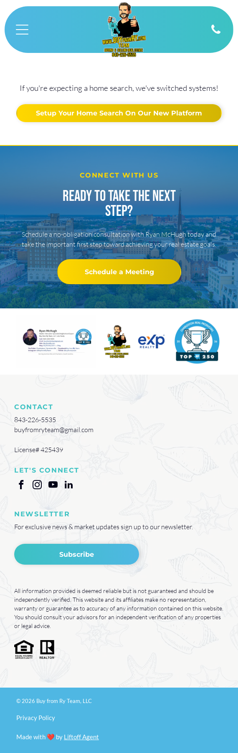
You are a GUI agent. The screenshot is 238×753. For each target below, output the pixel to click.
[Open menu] (22, 29)
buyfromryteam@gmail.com (54, 429)
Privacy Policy (35, 717)
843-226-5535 (35, 419)
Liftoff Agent (81, 736)
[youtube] (53, 486)
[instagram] (37, 486)
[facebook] (21, 486)
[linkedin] (69, 486)
